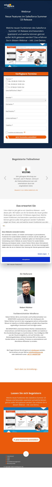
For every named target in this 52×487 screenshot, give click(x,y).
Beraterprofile (11, 463)
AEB (8, 460)
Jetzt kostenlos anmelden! (26, 440)
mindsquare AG (18, 467)
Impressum (10, 456)
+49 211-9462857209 (33, 354)
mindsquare (35, 350)
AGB (8, 458)
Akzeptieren (26, 259)
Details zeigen (42, 254)
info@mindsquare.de (36, 352)
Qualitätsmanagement (13, 461)
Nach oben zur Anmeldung (26, 369)
